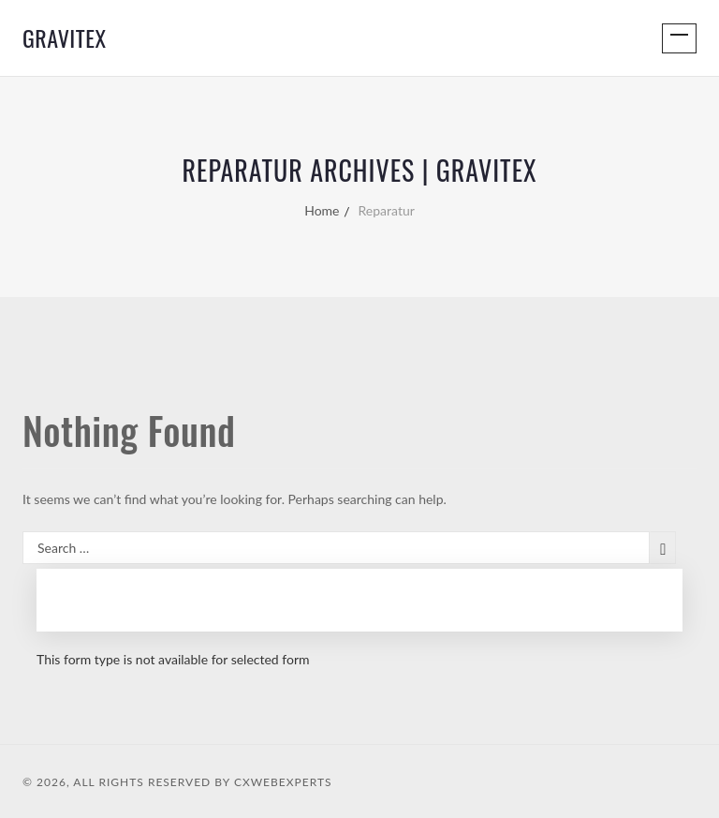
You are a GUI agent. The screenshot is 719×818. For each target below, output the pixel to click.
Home (321, 210)
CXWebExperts (283, 782)
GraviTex (64, 37)
